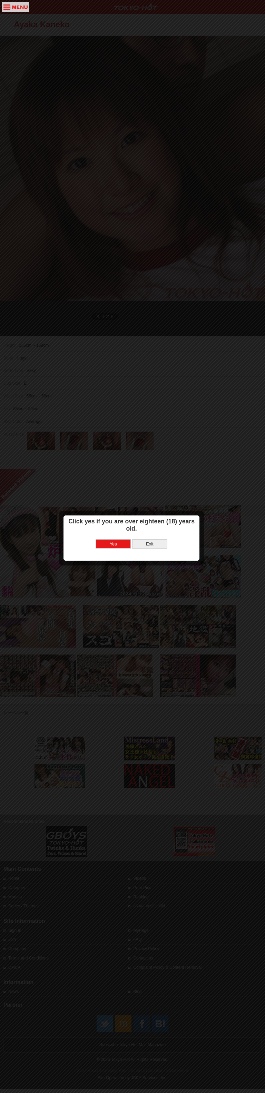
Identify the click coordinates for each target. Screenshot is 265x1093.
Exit (151, 552)
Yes (114, 552)
